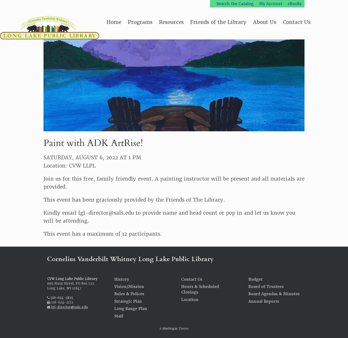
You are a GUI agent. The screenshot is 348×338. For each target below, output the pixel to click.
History (121, 279)
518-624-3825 (62, 298)
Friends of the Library (218, 22)
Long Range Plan (130, 308)
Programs (140, 22)
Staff (118, 316)
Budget (255, 279)
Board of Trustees (266, 286)
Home (114, 22)
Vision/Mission (129, 286)
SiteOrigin (169, 329)
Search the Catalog (235, 3)
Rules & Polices (129, 293)
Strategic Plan (128, 301)
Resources (171, 22)
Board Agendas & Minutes (274, 293)
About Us (264, 22)
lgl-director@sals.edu (69, 307)
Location (189, 299)
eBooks (295, 3)
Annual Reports (263, 301)
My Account (270, 3)
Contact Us (297, 22)
